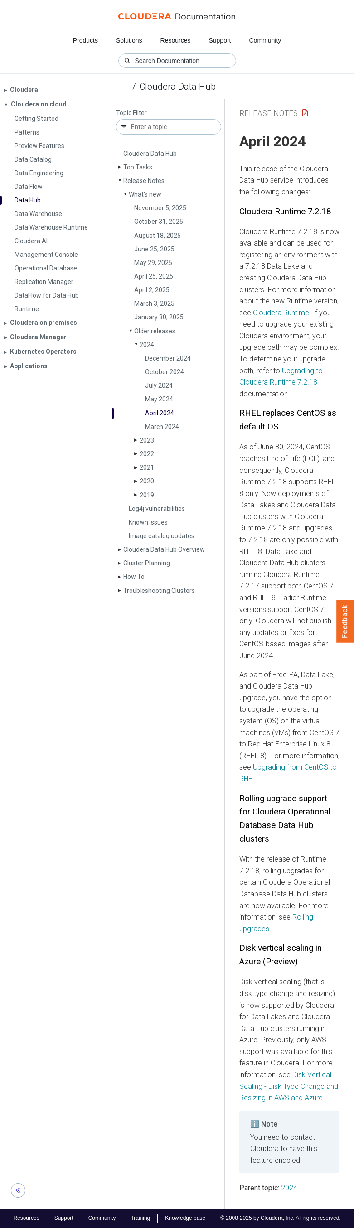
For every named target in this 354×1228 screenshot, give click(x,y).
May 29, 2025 (153, 262)
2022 (147, 453)
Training (140, 1218)
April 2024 (159, 413)
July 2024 (159, 385)
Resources (175, 40)
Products (85, 40)
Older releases (154, 331)
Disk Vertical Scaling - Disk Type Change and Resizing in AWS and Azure (288, 1086)
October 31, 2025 (158, 221)
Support (220, 40)
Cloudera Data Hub (178, 86)
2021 (147, 467)
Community (265, 40)
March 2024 (162, 426)
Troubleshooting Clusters (159, 590)
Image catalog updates (161, 535)
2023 (147, 440)
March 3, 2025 (154, 303)
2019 (147, 495)
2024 (147, 344)
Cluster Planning (146, 563)
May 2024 (159, 399)
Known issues (148, 522)
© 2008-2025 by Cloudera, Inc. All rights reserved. (280, 1218)
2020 (147, 481)
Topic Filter (131, 113)
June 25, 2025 (154, 249)
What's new (145, 194)
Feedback (345, 621)
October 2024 (164, 372)
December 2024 (168, 358)
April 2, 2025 (152, 290)
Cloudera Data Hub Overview (164, 549)
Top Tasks (137, 167)
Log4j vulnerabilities (157, 508)
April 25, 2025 (153, 276)
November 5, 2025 (160, 208)
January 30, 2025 (159, 317)
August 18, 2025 (157, 235)
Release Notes (144, 180)
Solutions (129, 40)
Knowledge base (185, 1218)
